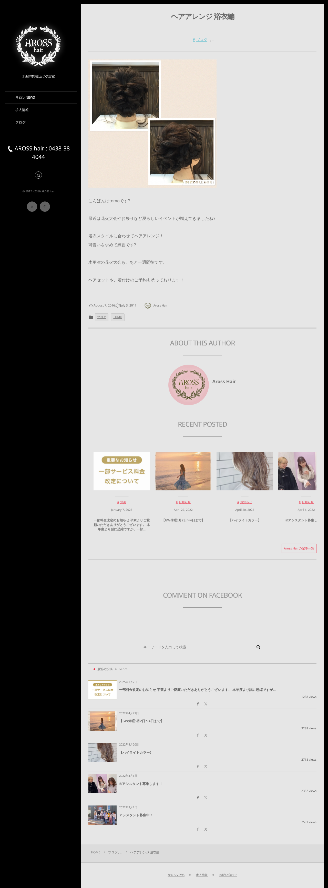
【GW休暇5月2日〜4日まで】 (183, 523)
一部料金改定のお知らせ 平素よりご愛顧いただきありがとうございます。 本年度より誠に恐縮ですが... (197, 689)
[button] (38, 175)
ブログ (201, 39)
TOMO (117, 317)
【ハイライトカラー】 (244, 523)
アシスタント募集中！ (136, 815)
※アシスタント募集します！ (306, 523)
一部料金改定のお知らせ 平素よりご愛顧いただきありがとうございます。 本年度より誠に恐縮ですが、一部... (122, 528)
